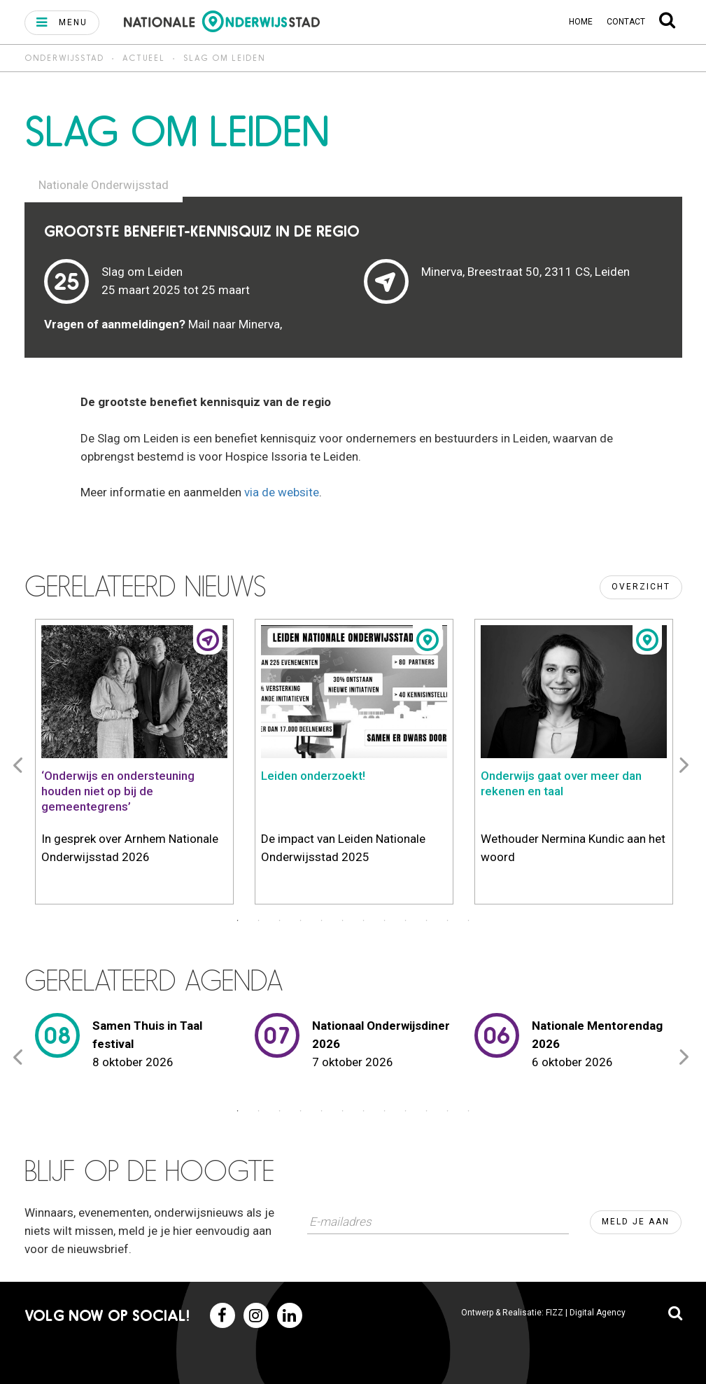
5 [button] (322, 921)
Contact (626, 22)
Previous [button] (20, 764)
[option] (134, 764)
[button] (61, 23)
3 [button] (280, 921)
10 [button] (427, 921)
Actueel (143, 58)
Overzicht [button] (641, 587)
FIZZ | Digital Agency (586, 1312)
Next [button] (686, 764)
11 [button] (448, 921)
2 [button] (259, 921)
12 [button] (469, 921)
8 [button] (385, 921)
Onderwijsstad (64, 58)
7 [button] (364, 921)
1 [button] (238, 921)
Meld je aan (636, 1221)
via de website (281, 492)
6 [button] (343, 921)
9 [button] (406, 921)
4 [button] (301, 921)
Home (581, 22)
